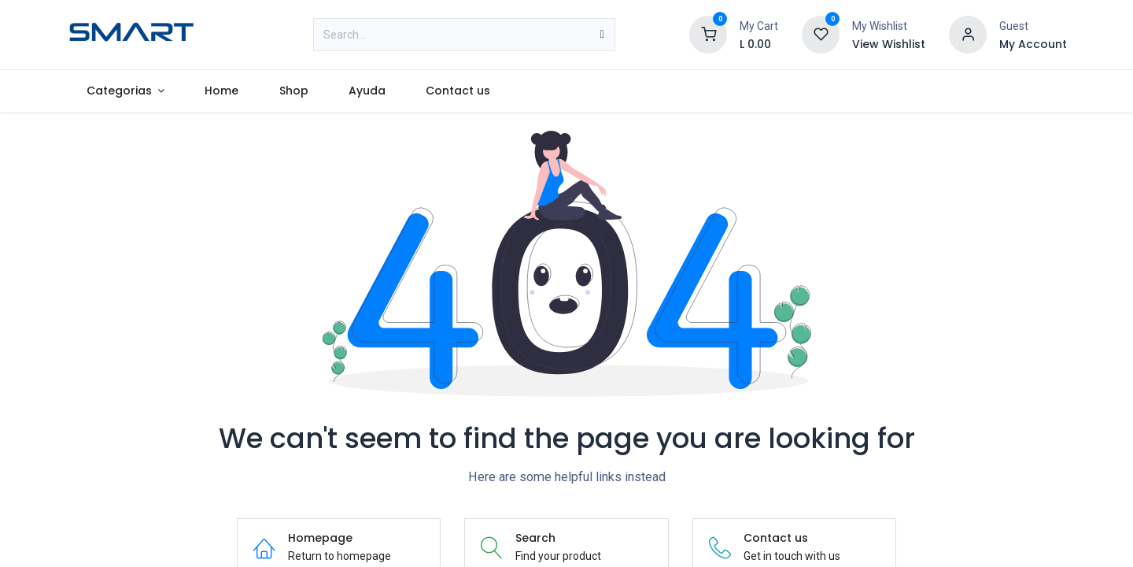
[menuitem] (125, 91)
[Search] (602, 34)
